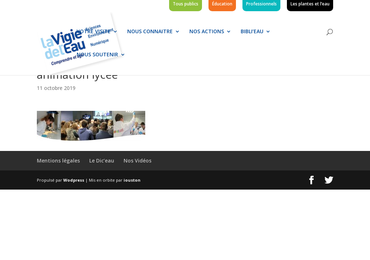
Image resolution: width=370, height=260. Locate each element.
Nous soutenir (97, 55)
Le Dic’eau (101, 160)
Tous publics (185, 4)
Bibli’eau (252, 32)
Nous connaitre (150, 32)
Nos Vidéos (137, 160)
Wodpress (73, 180)
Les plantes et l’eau (310, 4)
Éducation (222, 4)
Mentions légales (58, 160)
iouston (132, 180)
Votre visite (94, 32)
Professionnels (261, 4)
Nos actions (206, 32)
